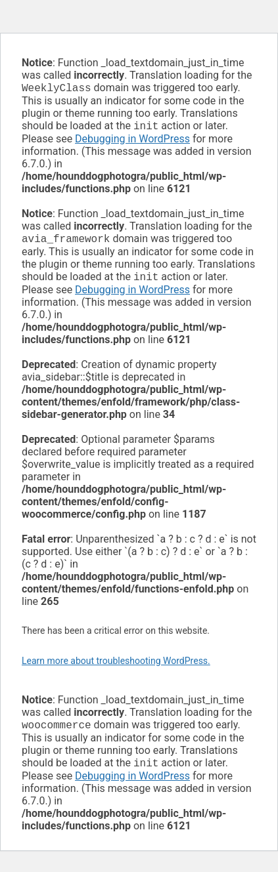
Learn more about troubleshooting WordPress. (116, 666)
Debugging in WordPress (132, 141)
